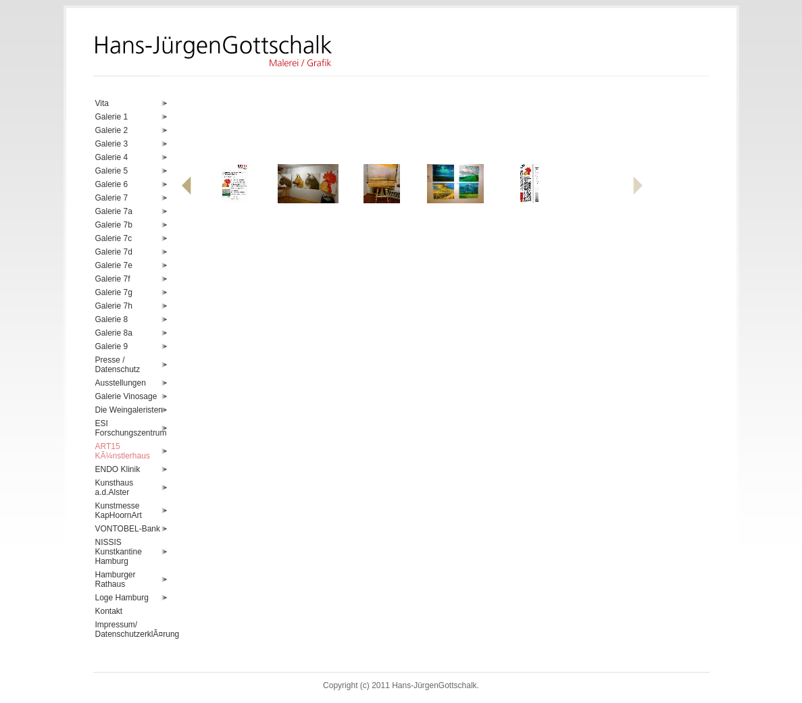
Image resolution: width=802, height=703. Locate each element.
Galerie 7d (113, 252)
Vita (102, 103)
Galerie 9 (111, 346)
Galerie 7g (113, 292)
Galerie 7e (113, 265)
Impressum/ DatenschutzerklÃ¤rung (131, 629)
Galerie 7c (113, 238)
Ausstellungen (120, 383)
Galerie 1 (111, 117)
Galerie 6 (111, 184)
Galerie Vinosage (126, 396)
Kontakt (109, 611)
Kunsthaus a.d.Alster (114, 487)
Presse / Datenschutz (118, 364)
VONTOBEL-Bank (127, 528)
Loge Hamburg (122, 597)
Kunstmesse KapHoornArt (118, 510)
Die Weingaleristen (129, 410)
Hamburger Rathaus (115, 579)
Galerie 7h (113, 306)
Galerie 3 (111, 144)
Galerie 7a (113, 211)
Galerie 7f (112, 279)
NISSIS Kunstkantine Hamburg (118, 552)
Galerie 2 (111, 130)
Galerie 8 (111, 319)
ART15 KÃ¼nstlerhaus (122, 451)
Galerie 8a (113, 333)
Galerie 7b (113, 225)
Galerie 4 (111, 157)
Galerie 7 (111, 198)
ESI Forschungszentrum (131, 428)
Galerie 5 (111, 171)
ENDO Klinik (118, 469)
